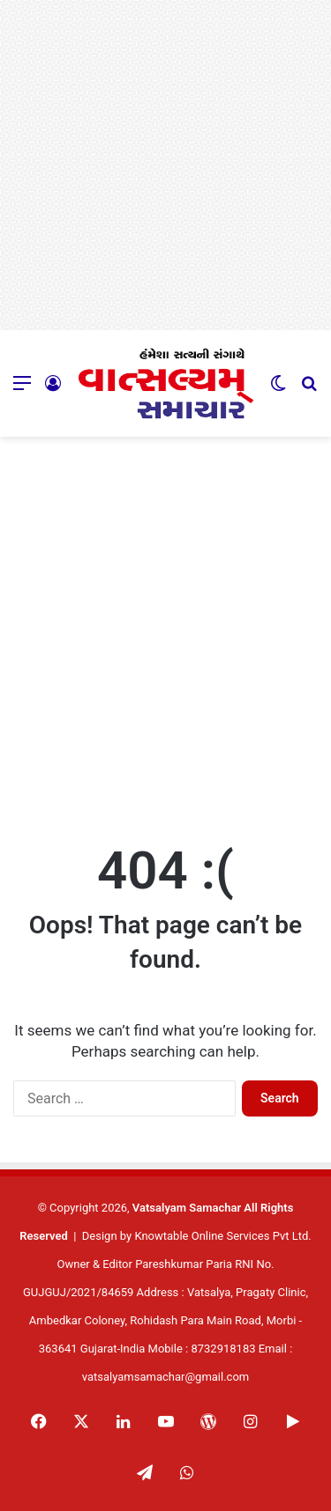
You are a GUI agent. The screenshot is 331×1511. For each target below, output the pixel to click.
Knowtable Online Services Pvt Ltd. (222, 1235)
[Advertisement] (165, 165)
